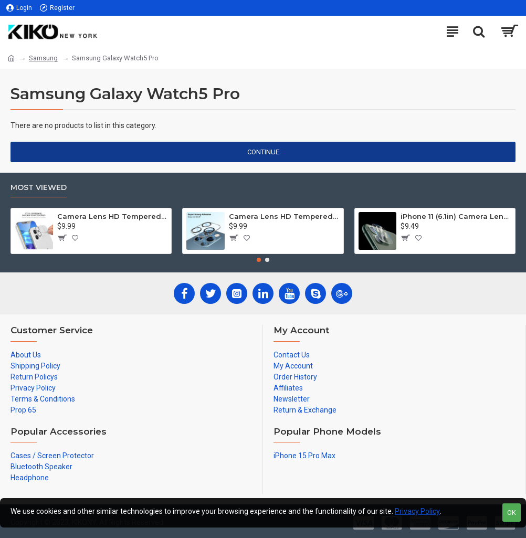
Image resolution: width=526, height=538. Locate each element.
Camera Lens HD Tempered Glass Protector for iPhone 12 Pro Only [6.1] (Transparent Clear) (284, 216)
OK (511, 512)
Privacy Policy (417, 511)
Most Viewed (38, 187)
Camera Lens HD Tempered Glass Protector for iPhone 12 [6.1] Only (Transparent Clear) (112, 216)
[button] (259, 260)
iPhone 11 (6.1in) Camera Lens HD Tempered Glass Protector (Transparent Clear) (456, 216)
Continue (263, 152)
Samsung (43, 58)
